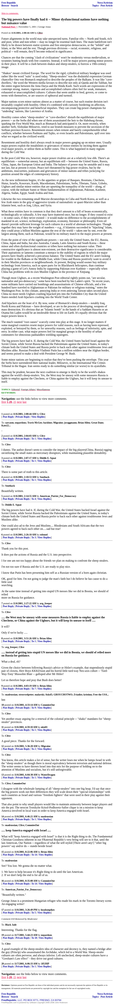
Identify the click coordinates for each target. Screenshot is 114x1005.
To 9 (33, 707)
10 (2, 705)
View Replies (38, 417)
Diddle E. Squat (48, 458)
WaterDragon (48, 774)
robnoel (44, 534)
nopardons (46, 935)
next (19, 401)
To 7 (33, 688)
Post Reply (8, 417)
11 (2, 727)
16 (2, 881)
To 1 (33, 438)
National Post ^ (9, 26)
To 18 (34, 938)
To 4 (33, 499)
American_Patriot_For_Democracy (58, 496)
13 (2, 774)
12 (2, 746)
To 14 (34, 854)
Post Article (107, 5)
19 (2, 935)
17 (2, 909)
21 (14, 401)
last (24, 401)
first (3, 401)
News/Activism (105, 2)
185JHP (45, 963)
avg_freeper (46, 603)
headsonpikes (48, 909)
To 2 (33, 749)
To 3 (33, 537)
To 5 (33, 912)
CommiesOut (48, 705)
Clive (42, 414)
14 (2, 816)
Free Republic (8, 2)
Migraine (46, 746)
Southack (44, 477)
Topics (95, 5)
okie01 (44, 727)
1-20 (9, 401)
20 (2, 963)
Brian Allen (46, 638)
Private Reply (23, 417)
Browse (5, 5)
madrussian (47, 816)
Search (14, 5)
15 (2, 852)
